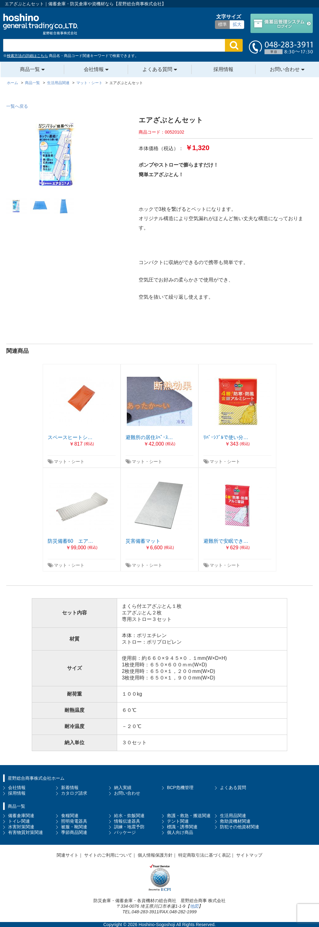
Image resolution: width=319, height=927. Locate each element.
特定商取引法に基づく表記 (204, 855)
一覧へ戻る (17, 106)
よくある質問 (157, 69)
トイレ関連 (19, 821)
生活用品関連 (233, 815)
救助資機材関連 (235, 821)
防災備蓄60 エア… (70, 541)
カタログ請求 (74, 793)
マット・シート (69, 461)
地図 (194, 906)
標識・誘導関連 (182, 826)
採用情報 (223, 69)
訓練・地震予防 (129, 826)
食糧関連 (70, 815)
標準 (222, 24)
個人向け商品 (180, 832)
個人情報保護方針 (155, 855)
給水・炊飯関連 (129, 815)
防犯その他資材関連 (239, 826)
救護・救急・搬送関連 (189, 815)
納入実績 (122, 787)
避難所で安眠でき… (225, 541)
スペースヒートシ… (70, 437)
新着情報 (70, 787)
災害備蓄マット (143, 541)
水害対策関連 (21, 826)
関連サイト (68, 855)
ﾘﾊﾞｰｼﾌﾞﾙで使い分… (225, 437)
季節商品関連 (74, 832)
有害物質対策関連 (25, 832)
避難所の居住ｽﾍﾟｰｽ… (149, 437)
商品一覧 (30, 69)
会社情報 (94, 69)
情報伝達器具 (127, 821)
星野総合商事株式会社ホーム (36, 778)
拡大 (237, 24)
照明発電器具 (74, 821)
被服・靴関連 (74, 826)
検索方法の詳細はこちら (27, 56)
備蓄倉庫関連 (21, 815)
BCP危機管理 (180, 787)
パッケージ (125, 832)
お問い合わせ (285, 69)
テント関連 (178, 821)
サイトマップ (249, 855)
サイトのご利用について (108, 855)
